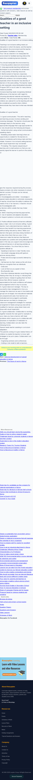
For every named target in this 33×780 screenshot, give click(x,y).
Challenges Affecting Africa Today (11, 549)
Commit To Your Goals (7, 499)
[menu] (29, 3)
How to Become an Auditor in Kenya (12, 450)
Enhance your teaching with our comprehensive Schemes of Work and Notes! (16, 348)
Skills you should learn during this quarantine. (15, 432)
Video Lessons (5, 612)
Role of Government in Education (11, 565)
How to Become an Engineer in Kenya (12, 448)
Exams (3, 716)
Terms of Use (6, 756)
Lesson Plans (5, 723)
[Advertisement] (16, 170)
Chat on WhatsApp (8, 702)
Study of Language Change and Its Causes (14, 590)
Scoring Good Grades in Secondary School (14, 585)
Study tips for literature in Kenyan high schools (15, 489)
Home (3, 713)
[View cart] (24, 3)
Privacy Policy (6, 759)
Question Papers (5, 607)
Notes (2, 604)
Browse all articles (6, 599)
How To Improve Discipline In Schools (13, 588)
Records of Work (7, 726)
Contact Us (5, 749)
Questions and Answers (8, 610)
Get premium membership (12, 8)
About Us (4, 746)
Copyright (4, 763)
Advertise (4, 753)
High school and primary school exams (13, 602)
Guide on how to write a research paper (13, 434)
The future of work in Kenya (16, 361)
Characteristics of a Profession (10, 552)
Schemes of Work (6, 615)
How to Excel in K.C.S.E (8, 496)
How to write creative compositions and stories (15, 572)
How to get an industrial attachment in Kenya (15, 547)
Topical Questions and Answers (11, 736)
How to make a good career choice (12, 554)
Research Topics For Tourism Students (13, 445)
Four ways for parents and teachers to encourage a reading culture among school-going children (15, 581)
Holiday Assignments (8, 733)
